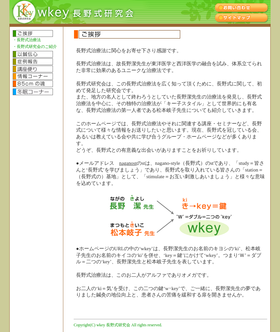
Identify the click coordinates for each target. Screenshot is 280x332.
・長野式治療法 (27, 40)
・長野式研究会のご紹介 (35, 46)
